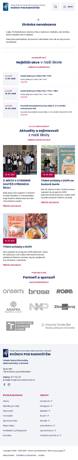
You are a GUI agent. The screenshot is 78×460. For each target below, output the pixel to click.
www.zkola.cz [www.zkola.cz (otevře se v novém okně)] (46, 425)
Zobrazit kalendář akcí (39, 67)
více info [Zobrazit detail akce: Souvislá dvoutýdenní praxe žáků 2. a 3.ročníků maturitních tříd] (23, 114)
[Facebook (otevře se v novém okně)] (4, 385)
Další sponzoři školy (39, 282)
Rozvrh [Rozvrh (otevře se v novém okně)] (43, 415)
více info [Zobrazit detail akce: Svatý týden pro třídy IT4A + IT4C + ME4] (23, 97)
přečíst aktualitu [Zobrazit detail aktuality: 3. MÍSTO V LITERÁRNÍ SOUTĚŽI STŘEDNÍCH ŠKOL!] (12, 206)
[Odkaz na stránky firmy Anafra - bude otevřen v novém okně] (13, 306)
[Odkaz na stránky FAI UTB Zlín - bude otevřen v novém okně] (58, 326)
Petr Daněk (58, 451)
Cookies (41, 455)
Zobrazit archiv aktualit (39, 140)
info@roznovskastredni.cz (23, 380)
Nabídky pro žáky (11, 406)
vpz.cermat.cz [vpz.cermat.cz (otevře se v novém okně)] (47, 430)
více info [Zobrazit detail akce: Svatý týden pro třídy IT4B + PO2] (23, 82)
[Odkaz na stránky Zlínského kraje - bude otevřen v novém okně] (64, 307)
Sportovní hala (10, 420)
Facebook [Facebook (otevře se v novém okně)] (45, 401)
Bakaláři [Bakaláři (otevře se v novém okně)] (44, 411)
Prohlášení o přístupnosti (15, 430)
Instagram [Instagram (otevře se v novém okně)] (45, 406)
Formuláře (8, 415)
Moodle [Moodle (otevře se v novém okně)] (43, 420)
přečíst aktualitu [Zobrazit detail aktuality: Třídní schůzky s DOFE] (12, 265)
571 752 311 (16, 377)
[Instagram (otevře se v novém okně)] (9, 385)
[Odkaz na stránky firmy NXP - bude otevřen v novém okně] (39, 307)
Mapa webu (8, 425)
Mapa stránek (8, 455)
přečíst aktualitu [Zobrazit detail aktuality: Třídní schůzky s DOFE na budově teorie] (50, 202)
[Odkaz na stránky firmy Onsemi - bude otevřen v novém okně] (13, 291)
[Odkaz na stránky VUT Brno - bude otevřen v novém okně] (19, 326)
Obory (6, 401)
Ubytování (8, 411)
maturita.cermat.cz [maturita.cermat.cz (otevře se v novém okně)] (49, 435)
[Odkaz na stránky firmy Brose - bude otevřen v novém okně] (39, 291)
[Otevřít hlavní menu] (68, 7)
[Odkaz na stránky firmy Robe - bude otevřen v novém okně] (64, 291)
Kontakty (7, 435)
